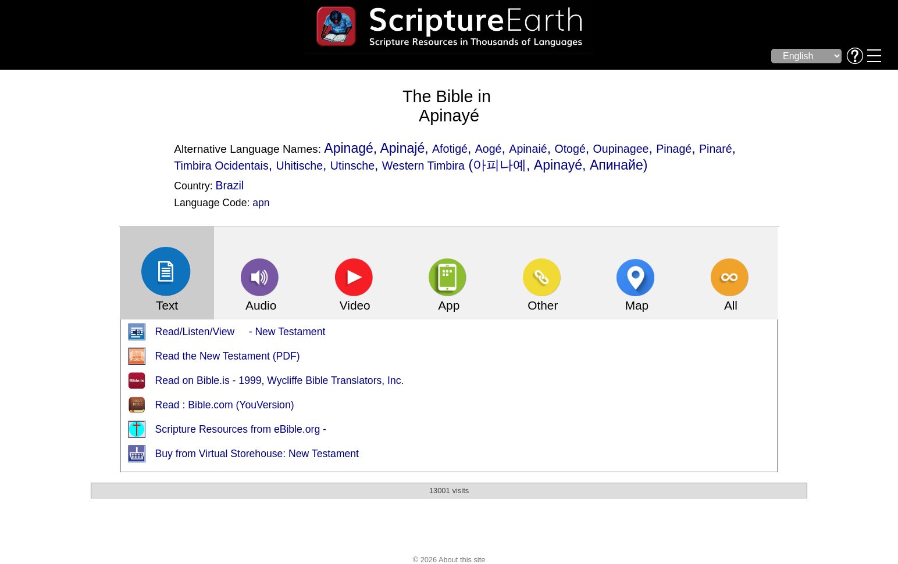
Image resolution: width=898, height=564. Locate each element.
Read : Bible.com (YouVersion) (224, 405)
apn (260, 203)
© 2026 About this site (449, 559)
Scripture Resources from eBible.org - (240, 429)
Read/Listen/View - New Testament (240, 331)
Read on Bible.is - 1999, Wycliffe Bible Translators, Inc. (279, 380)
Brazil (230, 185)
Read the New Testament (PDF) (227, 356)
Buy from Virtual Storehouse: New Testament (257, 453)
